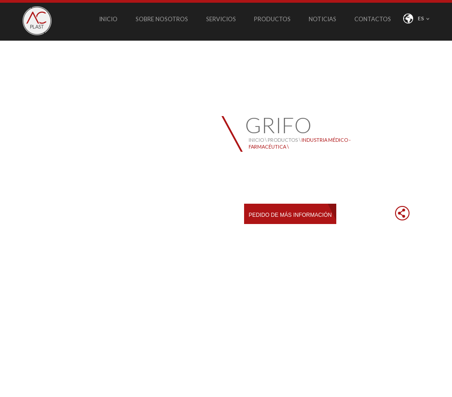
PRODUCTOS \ (284, 140)
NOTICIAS (322, 19)
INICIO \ (258, 140)
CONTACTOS (372, 19)
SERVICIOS (221, 19)
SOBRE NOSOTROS (162, 19)
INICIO (108, 19)
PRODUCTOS (272, 19)
